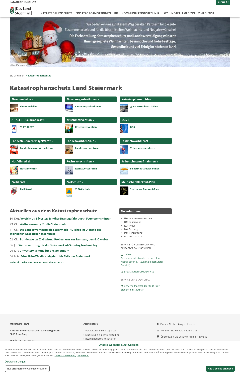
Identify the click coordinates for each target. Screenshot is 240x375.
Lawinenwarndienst (134, 141)
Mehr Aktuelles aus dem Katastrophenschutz (37, 262)
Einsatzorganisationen (93, 13)
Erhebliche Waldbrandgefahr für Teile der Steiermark (56, 256)
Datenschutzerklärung (65, 355)
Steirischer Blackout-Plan (138, 182)
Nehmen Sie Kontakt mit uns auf (178, 330)
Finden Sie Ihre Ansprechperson (177, 324)
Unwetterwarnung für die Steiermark (44, 250)
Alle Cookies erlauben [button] (220, 368)
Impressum (83, 355)
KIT (116, 13)
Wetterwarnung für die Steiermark (43, 224)
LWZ (165, 13)
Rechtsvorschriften (79, 161)
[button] (15, 361)
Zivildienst (206, 13)
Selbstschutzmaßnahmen (138, 161)
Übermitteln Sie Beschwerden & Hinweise (183, 336)
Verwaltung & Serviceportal (100, 330)
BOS (124, 120)
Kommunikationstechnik (140, 13)
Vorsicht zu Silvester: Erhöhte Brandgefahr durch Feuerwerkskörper (65, 218)
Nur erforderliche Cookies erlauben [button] (27, 368)
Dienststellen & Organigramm (102, 334)
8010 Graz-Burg (18, 334)
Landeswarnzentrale (80, 141)
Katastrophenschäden (136, 99)
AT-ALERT (28, 127)
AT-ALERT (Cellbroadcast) (28, 120)
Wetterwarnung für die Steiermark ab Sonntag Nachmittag (58, 245)
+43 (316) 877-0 (28, 340)
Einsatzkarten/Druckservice (139, 271)
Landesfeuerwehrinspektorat (31, 141)
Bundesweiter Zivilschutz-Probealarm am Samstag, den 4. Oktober (64, 239)
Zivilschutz (73, 182)
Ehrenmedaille (21, 99)
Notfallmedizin (183, 13)
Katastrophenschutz (56, 13)
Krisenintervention (79, 120)
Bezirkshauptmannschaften (100, 338)
